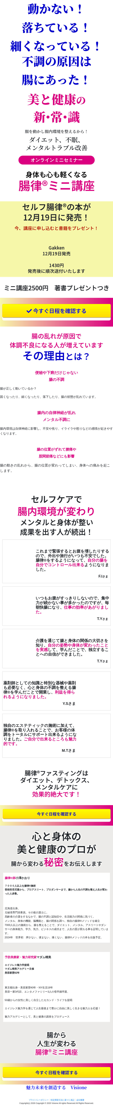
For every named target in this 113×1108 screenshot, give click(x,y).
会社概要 (80, 1100)
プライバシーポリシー (39, 1100)
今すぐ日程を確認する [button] (56, 310)
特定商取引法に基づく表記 (62, 1100)
